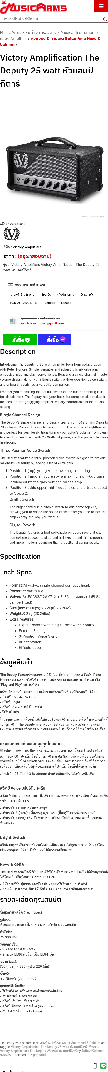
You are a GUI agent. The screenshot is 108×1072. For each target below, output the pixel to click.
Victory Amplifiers (27, 247)
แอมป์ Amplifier (13, 38)
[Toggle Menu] (101, 6)
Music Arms (10, 32)
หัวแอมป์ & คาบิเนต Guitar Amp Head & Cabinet (68, 1043)
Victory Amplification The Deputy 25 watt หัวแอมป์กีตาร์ (49, 1047)
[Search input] (52, 19)
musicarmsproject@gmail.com (42, 323)
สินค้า (30, 32)
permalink (40, 1055)
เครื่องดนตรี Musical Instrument (67, 32)
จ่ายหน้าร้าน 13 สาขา (23, 294)
